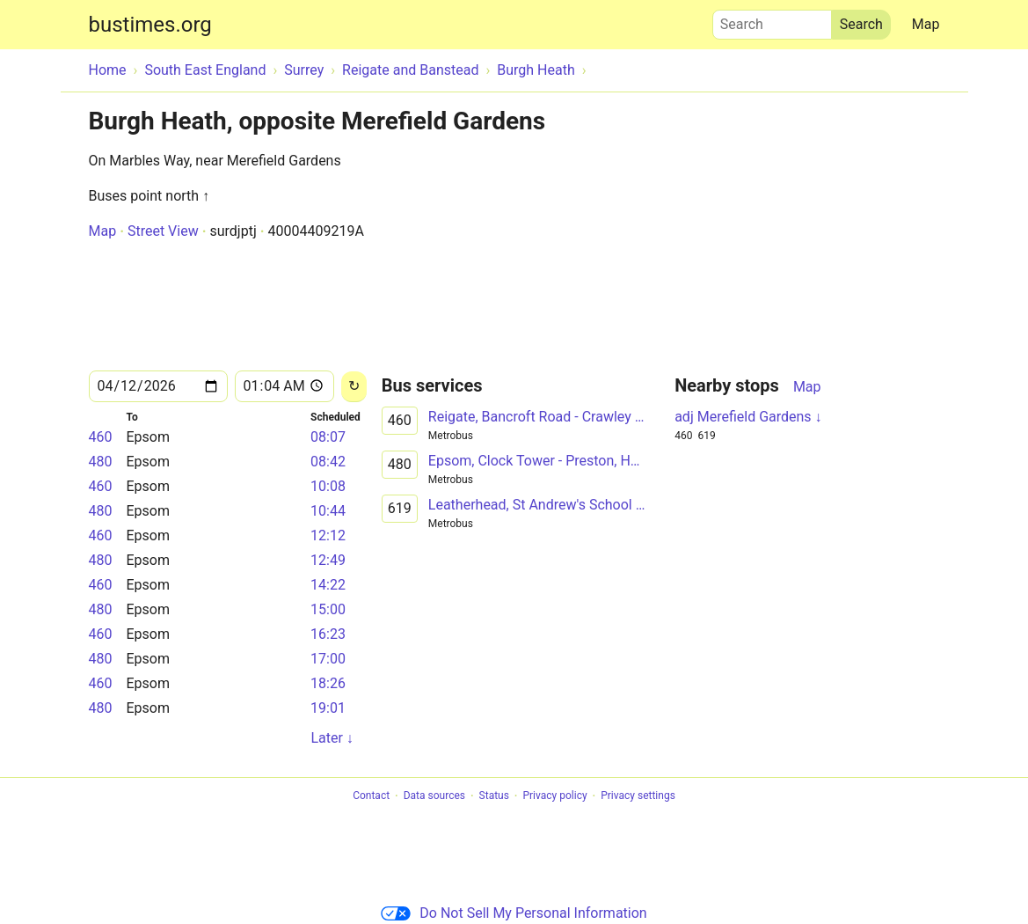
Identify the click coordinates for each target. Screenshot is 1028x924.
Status (494, 796)
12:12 (328, 535)
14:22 (328, 584)
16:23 (328, 634)
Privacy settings (638, 796)
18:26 (328, 683)
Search (772, 20)
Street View (163, 231)
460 (101, 437)
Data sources (434, 796)
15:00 (328, 609)
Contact (371, 796)
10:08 (328, 486)
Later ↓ (331, 738)
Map (926, 24)
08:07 (328, 437)
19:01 (328, 708)
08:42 (328, 461)
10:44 (328, 510)
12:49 (328, 560)
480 (101, 461)
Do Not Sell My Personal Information (513, 913)
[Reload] (354, 386)
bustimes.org (150, 24)
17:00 (328, 658)
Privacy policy (554, 796)
